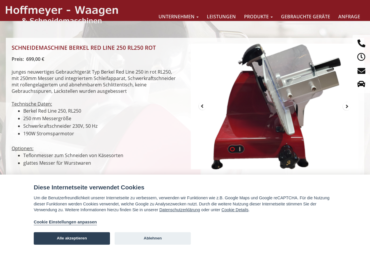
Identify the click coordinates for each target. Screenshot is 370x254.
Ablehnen (153, 238)
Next (346, 106)
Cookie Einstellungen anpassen (65, 222)
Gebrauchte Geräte (305, 16)
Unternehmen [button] (179, 16)
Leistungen (221, 16)
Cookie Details (234, 209)
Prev (202, 106)
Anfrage (349, 16)
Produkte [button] (258, 16)
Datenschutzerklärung (179, 209)
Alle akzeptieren (72, 238)
